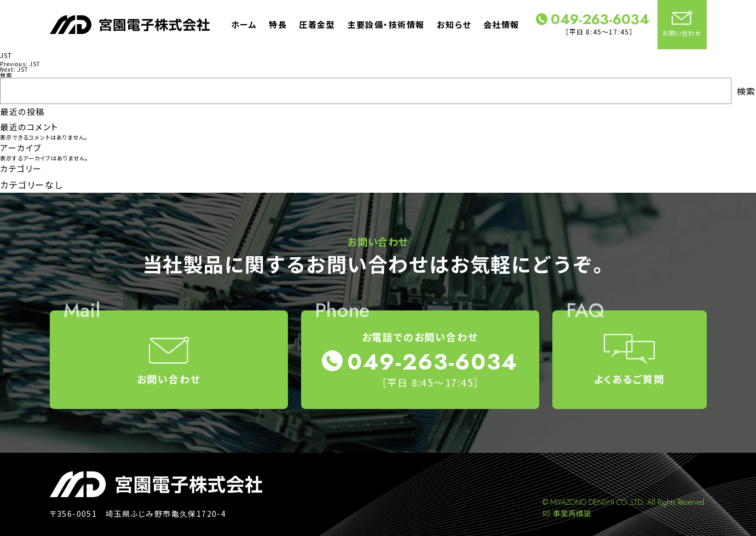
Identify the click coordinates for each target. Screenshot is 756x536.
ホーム (244, 24)
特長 (278, 24)
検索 (6, 75)
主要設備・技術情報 (386, 24)
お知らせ (454, 24)
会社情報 (501, 24)
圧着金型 (317, 24)
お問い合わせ (682, 24)
